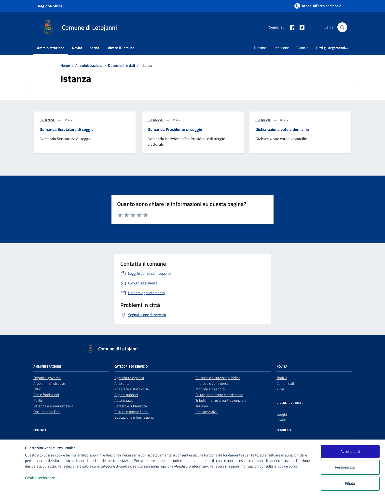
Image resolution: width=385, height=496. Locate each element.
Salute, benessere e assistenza (219, 395)
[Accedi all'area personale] (318, 6)
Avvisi (280, 389)
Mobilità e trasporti (210, 389)
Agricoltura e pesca (129, 378)
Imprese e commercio (212, 383)
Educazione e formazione (134, 417)
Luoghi (281, 414)
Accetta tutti (350, 451)
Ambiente (122, 383)
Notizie (281, 378)
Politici (38, 400)
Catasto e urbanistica (130, 406)
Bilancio (302, 48)
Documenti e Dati (46, 411)
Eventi (281, 420)
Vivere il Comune (121, 48)
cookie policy (287, 466)
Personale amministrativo (53, 406)
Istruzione (281, 48)
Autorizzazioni (125, 400)
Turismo (260, 48)
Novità (77, 48)
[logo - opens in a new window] (12, 487)
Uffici (37, 389)
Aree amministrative (49, 383)
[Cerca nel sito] (342, 27)
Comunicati (285, 383)
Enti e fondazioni (46, 395)
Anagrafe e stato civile (131, 389)
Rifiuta (350, 483)
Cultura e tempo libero (131, 411)
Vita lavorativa (206, 411)
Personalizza (350, 467)
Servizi (95, 48)
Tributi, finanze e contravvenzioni (220, 400)
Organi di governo (47, 378)
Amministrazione (51, 48)
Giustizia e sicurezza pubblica (217, 378)
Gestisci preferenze (45, 478)
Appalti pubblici (126, 395)
